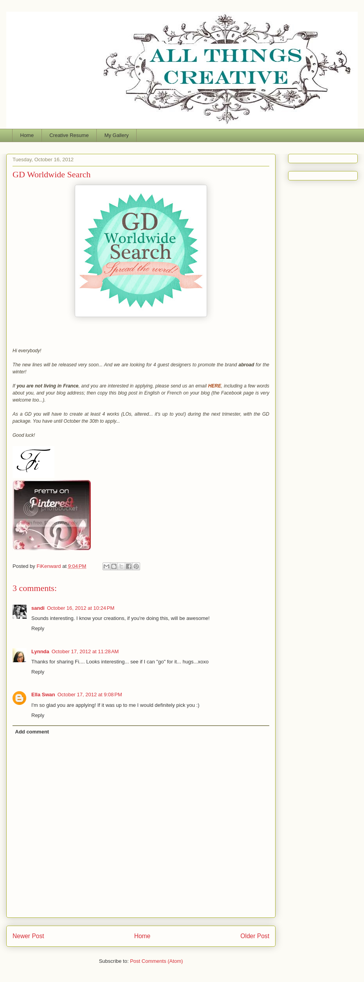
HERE (214, 386)
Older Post (254, 936)
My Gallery (117, 135)
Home (27, 135)
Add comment (32, 732)
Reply (37, 628)
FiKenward (49, 566)
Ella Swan (43, 694)
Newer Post (28, 936)
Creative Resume (68, 135)
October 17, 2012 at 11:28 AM (85, 651)
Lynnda (40, 651)
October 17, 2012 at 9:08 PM (90, 694)
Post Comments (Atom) (156, 961)
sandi (38, 608)
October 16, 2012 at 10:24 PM (80, 608)
